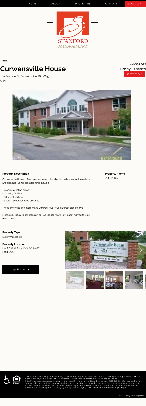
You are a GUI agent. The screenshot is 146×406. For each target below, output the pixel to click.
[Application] (20, 269)
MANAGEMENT (73, 46)
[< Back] (10, 60)
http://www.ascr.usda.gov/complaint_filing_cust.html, (51, 381)
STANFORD (73, 41)
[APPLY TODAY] (135, 4)
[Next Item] (141, 250)
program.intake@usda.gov (114, 388)
